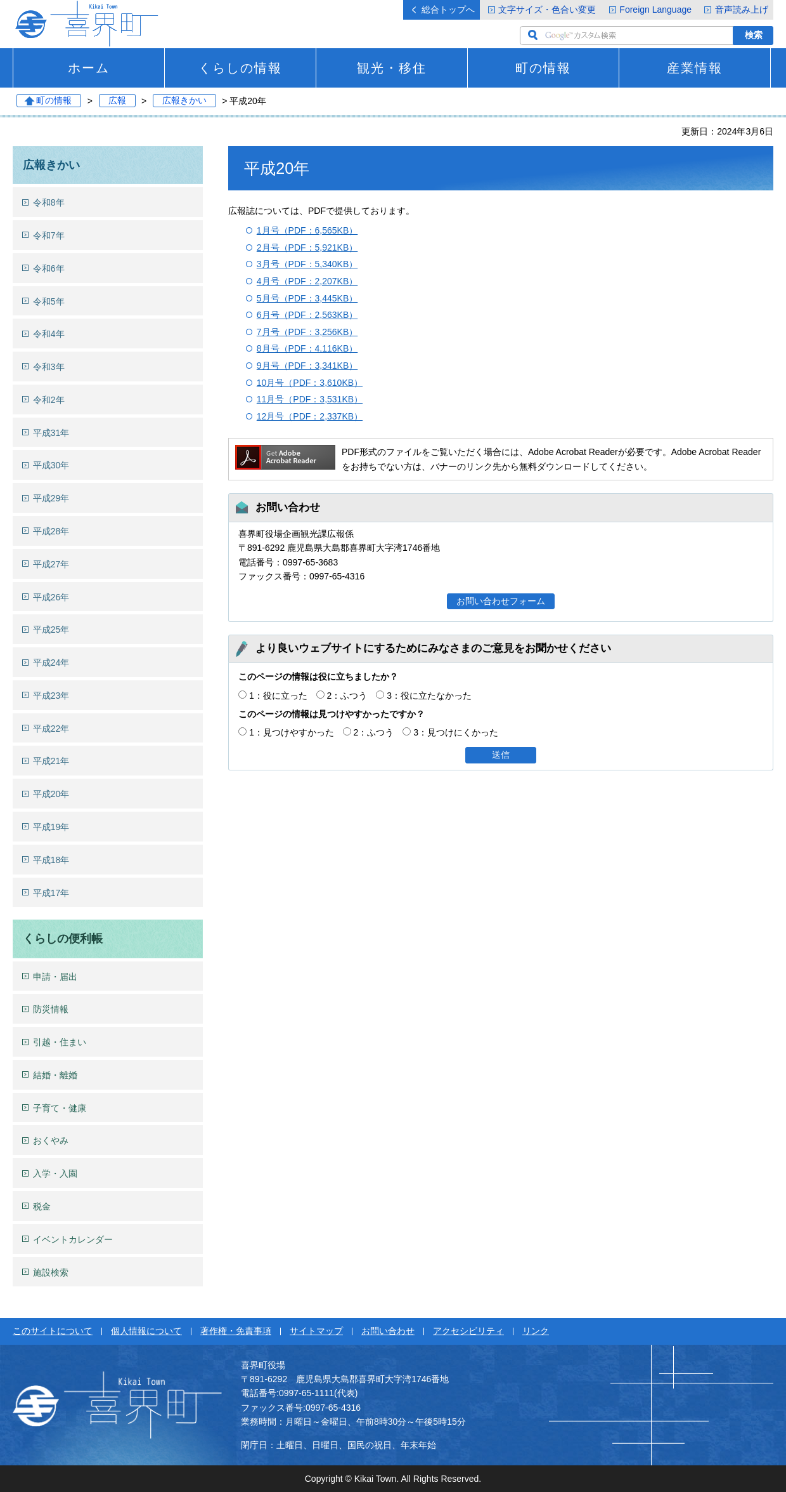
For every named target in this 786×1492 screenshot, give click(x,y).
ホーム (89, 68)
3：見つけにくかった (455, 732)
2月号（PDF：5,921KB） (307, 247)
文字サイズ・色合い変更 (547, 9)
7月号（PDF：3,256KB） (307, 332)
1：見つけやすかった (291, 732)
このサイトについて (53, 1331)
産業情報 (695, 68)
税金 (42, 1206)
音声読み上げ (741, 9)
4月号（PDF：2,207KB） (307, 281)
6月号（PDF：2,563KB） (307, 315)
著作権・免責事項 (235, 1331)
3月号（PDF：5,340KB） (307, 264)
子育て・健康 (59, 1108)
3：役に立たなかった (429, 695)
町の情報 (543, 68)
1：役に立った (278, 695)
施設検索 (50, 1272)
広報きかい (184, 101)
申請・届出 (55, 977)
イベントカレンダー (73, 1239)
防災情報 (50, 1009)
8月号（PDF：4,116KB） (307, 348)
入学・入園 (55, 1173)
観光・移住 (392, 68)
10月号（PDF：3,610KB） (310, 383)
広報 (117, 101)
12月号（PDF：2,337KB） (310, 416)
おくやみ (50, 1140)
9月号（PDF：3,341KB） (307, 365)
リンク (535, 1331)
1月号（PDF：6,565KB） (307, 230)
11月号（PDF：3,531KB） (310, 399)
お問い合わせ (388, 1331)
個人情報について (146, 1331)
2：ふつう (347, 695)
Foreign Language (655, 9)
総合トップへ (448, 9)
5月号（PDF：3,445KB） (307, 298)
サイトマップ (316, 1331)
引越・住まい (59, 1042)
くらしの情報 (240, 68)
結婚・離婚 (55, 1075)
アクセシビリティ (468, 1331)
